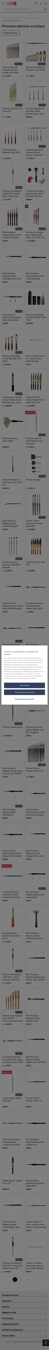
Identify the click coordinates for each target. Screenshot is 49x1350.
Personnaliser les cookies (24, 699)
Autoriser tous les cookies (24, 692)
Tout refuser (24, 685)
